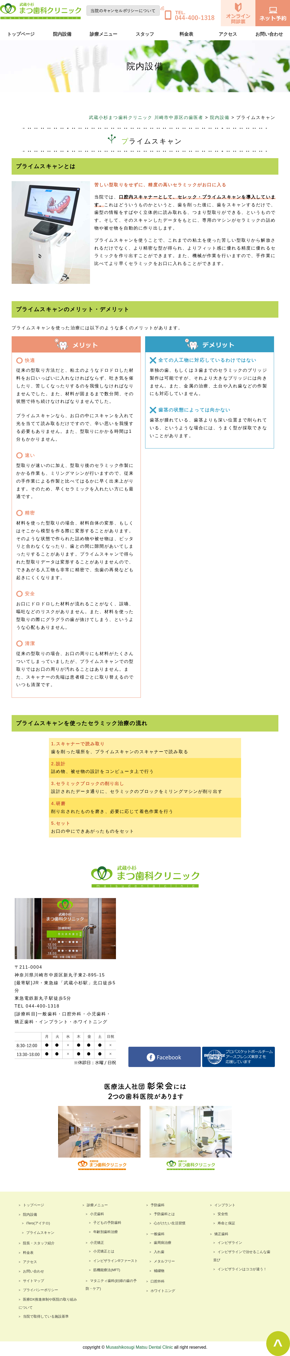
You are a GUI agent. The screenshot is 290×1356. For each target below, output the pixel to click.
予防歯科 (157, 1206)
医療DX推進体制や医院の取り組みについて (49, 1304)
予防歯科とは (163, 1214)
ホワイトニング (162, 1291)
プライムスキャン (39, 1233)
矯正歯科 (220, 1234)
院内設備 (62, 34)
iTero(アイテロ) (37, 1224)
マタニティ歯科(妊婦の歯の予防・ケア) (114, 1285)
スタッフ (145, 34)
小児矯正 (96, 1243)
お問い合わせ (269, 34)
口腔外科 (157, 1282)
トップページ (21, 34)
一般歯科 (157, 1234)
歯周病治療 (162, 1243)
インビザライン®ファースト (114, 1261)
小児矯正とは (103, 1252)
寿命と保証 (226, 1224)
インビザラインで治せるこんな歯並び (241, 1256)
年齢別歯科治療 (104, 1232)
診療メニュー (103, 34)
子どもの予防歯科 (106, 1223)
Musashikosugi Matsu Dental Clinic (139, 1347)
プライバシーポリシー (39, 1290)
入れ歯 (159, 1252)
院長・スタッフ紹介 (37, 1244)
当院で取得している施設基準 (44, 1317)
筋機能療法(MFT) (105, 1270)
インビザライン (229, 1243)
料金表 (186, 34)
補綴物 (159, 1271)
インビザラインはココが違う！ (240, 1269)
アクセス (228, 34)
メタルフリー (163, 1262)
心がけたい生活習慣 (168, 1224)
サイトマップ (32, 1281)
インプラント (224, 1206)
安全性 (222, 1214)
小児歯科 (96, 1214)
